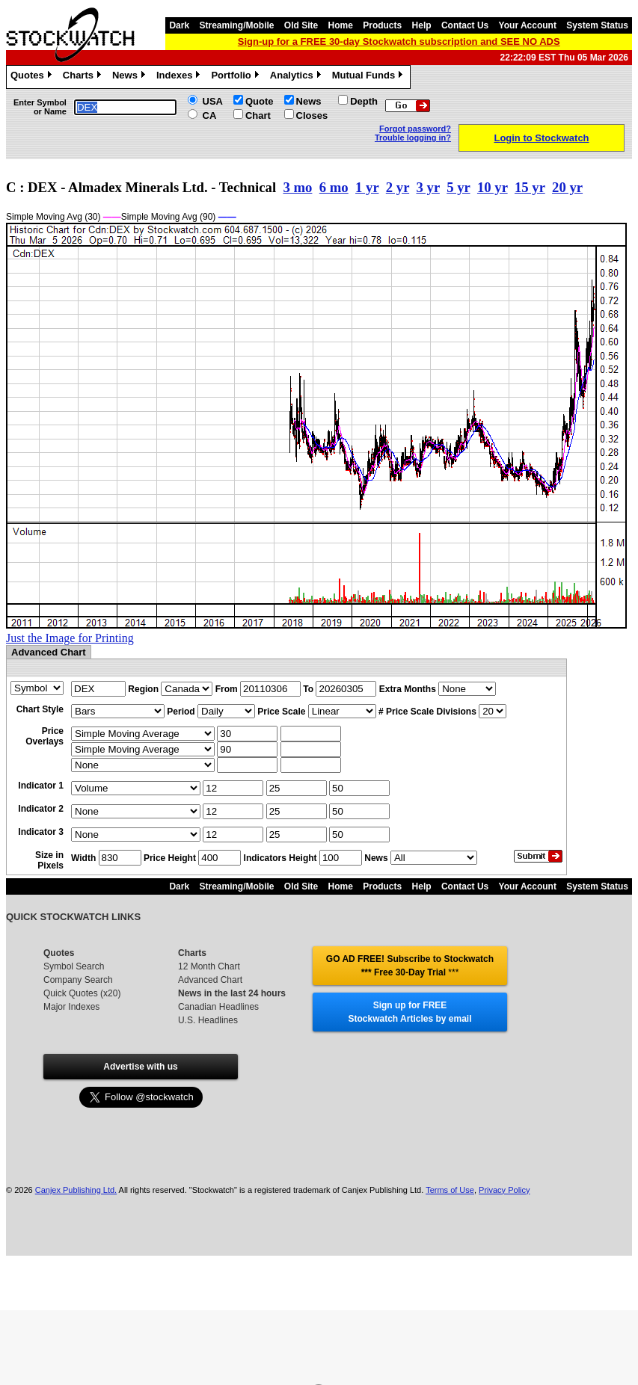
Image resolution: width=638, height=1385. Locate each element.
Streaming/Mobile (236, 25)
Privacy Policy (504, 1189)
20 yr (567, 187)
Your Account (527, 25)
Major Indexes (71, 1007)
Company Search (78, 980)
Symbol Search (73, 966)
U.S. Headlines (208, 1020)
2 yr (397, 187)
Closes (312, 115)
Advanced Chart (210, 980)
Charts (84, 77)
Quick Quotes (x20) (81, 993)
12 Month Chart (209, 966)
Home (340, 25)
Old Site (301, 25)
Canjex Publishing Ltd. (76, 1189)
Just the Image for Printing (70, 638)
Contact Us (464, 25)
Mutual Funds (369, 77)
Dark (179, 25)
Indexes (179, 77)
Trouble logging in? (413, 137)
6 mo (334, 187)
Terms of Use (450, 1189)
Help (422, 25)
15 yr (530, 187)
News (130, 77)
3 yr (428, 187)
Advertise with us (140, 1066)
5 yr (458, 187)
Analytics (297, 77)
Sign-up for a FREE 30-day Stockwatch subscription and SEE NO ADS (399, 41)
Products (382, 25)
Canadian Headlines (218, 1007)
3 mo (297, 187)
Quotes (32, 77)
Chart (258, 115)
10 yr (492, 187)
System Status (597, 25)
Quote (259, 101)
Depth (364, 101)
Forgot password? (415, 128)
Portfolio (236, 77)
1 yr (366, 187)
